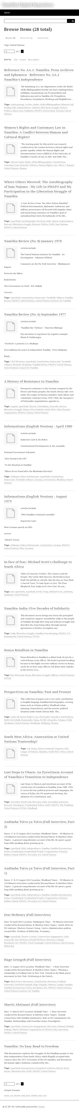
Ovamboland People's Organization (41, 851)
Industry (36, 107)
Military (54, 675)
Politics (7, 110)
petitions (68, 591)
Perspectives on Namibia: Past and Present (37, 692)
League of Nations (29, 751)
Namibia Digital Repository (28, 5)
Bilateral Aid (67, 104)
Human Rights (45, 165)
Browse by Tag (26, 38)
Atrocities (15, 801)
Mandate (43, 751)
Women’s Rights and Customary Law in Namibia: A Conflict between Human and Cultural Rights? (36, 132)
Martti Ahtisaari (20, 1029)
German (38, 479)
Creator (23, 59)
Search (73, 21)
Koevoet (8, 224)
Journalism (53, 801)
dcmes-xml (19, 1095)
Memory (36, 224)
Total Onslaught (36, 942)
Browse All (10, 38)
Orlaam (61, 719)
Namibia (39, 633)
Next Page (22, 51)
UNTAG (36, 636)
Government (49, 479)
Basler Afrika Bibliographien (46, 104)
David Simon (67, 716)
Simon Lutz (17, 110)
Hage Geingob (40, 984)
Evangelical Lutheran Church (49, 1068)
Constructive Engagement (50, 936)
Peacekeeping (50, 633)
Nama (26, 409)
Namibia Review (39, 364)
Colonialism (42, 406)
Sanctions (63, 1029)
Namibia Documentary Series (18, 987)
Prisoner (63, 851)
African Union (17, 161)
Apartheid (15, 221)
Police (41, 805)
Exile (48, 221)
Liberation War (18, 1071)
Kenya (28, 675)
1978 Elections (17, 361)
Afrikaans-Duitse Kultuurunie (24, 476)
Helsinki (69, 1026)
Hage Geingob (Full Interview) (27, 959)
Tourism (60, 110)
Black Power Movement (21, 981)
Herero (62, 406)
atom (6, 1095)
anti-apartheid (17, 591)
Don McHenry (21, 939)
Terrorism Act (34, 854)
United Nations (11, 168)
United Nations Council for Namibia (21, 367)
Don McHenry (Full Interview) (27, 915)
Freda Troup (42, 591)
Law (55, 165)
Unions (29, 412)
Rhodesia (61, 479)
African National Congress (50, 748)
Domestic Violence (29, 165)
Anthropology (17, 104)
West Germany (27, 548)
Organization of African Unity (43, 1029)
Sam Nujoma (61, 224)
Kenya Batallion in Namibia (26, 650)
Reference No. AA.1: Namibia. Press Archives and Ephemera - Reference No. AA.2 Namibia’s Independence (38, 74)
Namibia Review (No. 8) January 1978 (33, 241)
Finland (61, 1026)
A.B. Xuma (32, 748)
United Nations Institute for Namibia (53, 300)
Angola (13, 406)
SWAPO (38, 110)
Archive (28, 104)
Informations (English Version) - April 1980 (38, 426)
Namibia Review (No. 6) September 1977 (35, 314)
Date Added (33, 59)
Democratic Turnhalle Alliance (49, 297)
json (28, 1095)
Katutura (63, 801)
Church (32, 406)
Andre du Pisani (18, 716)
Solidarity (28, 110)
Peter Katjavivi (37, 409)
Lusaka (60, 984)
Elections (41, 221)
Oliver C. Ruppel (66, 165)
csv (11, 1095)
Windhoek (35, 723)
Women (23, 168)
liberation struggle (50, 107)
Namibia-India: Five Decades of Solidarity (37, 608)
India (12, 633)
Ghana (55, 221)
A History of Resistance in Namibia (31, 381)
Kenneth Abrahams (22, 364)
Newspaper (18, 805)
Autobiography (28, 221)
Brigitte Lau (32, 716)
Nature (63, 107)
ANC (66, 748)
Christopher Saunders (49, 716)
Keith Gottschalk (12, 719)
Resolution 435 (11, 942)
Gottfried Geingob (23, 984)
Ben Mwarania (17, 675)
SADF (51, 224)
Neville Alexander (48, 719)
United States (66, 942)
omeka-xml (36, 1095)
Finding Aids (10, 107)
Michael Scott (56, 591)
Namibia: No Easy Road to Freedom (31, 1046)
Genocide (53, 406)
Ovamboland (31, 805)
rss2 (45, 1095)
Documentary (27, 1068)
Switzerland (49, 110)
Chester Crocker (29, 936)
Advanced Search (69, 21)
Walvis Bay (9, 946)
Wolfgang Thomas (49, 723)
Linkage (60, 939)
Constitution (59, 161)
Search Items (42, 38)
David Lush (26, 801)
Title (16, 59)
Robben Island (11, 854)
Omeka (41, 1106)
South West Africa (57, 751)
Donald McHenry (37, 939)
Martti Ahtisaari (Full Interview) (30, 1004)
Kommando (26, 719)
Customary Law (11, 165)
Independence (24, 107)
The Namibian (66, 805)
